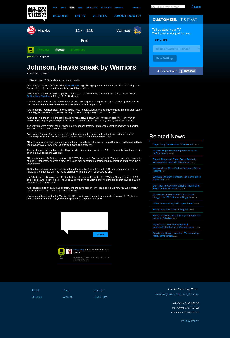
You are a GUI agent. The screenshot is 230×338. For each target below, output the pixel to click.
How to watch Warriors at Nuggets (170, 209)
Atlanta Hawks (71, 85)
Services (36, 297)
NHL (80, 7)
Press (66, 290)
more (136, 7)
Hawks (44, 30)
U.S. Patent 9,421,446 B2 (185, 303)
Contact (99, 290)
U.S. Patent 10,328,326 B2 (185, 312)
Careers (67, 297)
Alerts (100, 16)
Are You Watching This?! (37, 13)
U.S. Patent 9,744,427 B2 (185, 308)
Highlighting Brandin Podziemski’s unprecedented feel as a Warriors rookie (173, 225)
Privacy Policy (190, 321)
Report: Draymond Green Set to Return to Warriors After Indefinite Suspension (174, 160)
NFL (55, 7)
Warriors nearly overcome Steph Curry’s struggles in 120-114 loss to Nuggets (173, 196)
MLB (63, 7)
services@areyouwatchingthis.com (177, 294)
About (127, 16)
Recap (60, 49)
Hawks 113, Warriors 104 (86, 257)
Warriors (123, 30)
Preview (43, 49)
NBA (72, 7)
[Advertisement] (176, 104)
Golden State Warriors (38, 96)
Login (197, 6)
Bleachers (78, 49)
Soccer (119, 7)
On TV (80, 16)
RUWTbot (78, 249)
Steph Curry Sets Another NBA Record (173, 144)
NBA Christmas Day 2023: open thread (173, 203)
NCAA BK (92, 7)
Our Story (100, 297)
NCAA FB (106, 7)
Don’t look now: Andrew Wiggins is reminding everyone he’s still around (176, 187)
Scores (60, 16)
